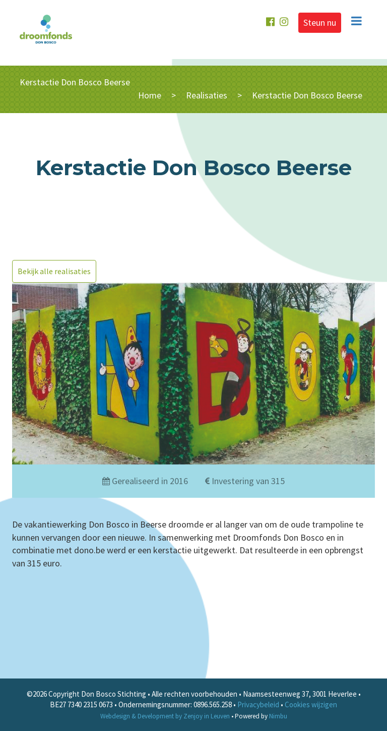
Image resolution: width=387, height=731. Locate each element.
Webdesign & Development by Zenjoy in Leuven (165, 716)
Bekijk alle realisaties (54, 271)
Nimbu (278, 716)
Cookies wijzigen (311, 704)
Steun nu (319, 22)
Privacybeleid (258, 704)
